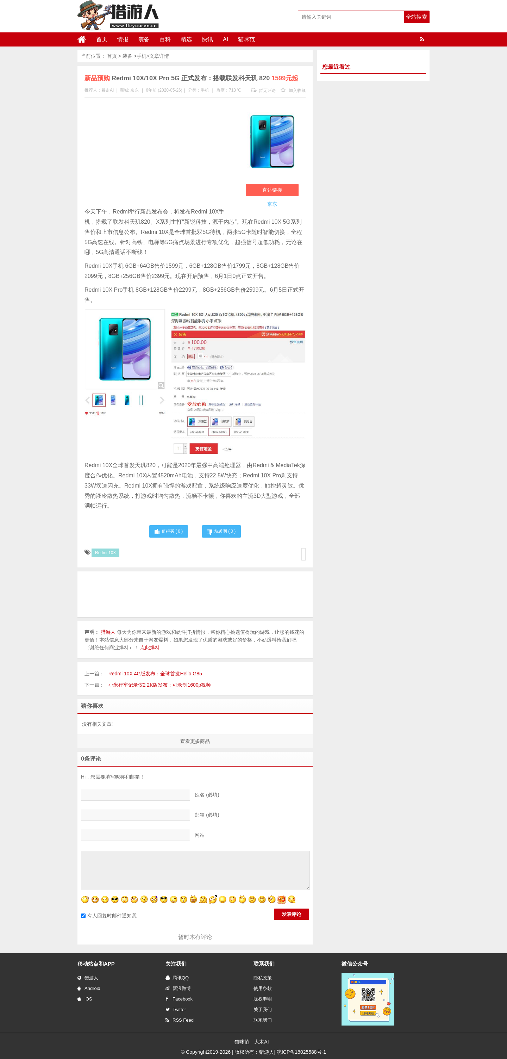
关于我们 (263, 1009)
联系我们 (263, 1020)
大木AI (261, 1042)
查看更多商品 (195, 741)
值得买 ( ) (172, 531)
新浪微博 (178, 988)
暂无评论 (263, 90)
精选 (186, 39)
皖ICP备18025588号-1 (301, 1052)
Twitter (175, 1009)
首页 (101, 39)
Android (88, 988)
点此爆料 (150, 647)
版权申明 (263, 999)
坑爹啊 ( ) (225, 531)
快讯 (207, 39)
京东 (134, 90)
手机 (141, 56)
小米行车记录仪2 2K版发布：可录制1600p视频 (159, 685)
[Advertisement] (158, 154)
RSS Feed (179, 1020)
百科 (165, 39)
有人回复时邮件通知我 (109, 915)
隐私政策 (263, 977)
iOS (84, 999)
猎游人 (87, 977)
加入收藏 (293, 90)
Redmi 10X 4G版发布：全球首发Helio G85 (155, 673)
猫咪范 (246, 39)
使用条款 (263, 988)
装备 (144, 39)
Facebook (179, 999)
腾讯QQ (177, 977)
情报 (123, 39)
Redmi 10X (105, 552)
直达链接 (272, 190)
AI (225, 39)
